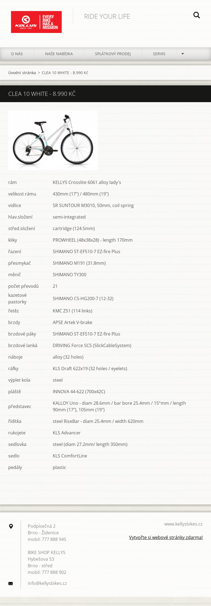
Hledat (196, 16)
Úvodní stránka (22, 72)
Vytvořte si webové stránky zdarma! (166, 537)
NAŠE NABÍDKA (59, 53)
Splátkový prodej (113, 53)
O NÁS (17, 53)
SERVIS (159, 53)
